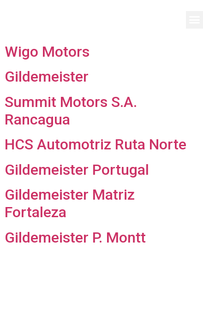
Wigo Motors (47, 51)
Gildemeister (47, 76)
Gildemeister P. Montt (75, 237)
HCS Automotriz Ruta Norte (95, 144)
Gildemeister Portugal (77, 169)
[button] (194, 20)
